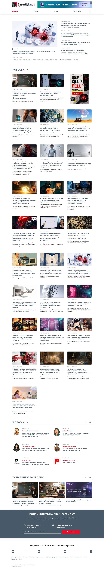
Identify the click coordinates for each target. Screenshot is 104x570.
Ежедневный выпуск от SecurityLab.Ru (34, 526)
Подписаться (71, 532)
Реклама (25, 557)
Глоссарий (77, 11)
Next (90, 422)
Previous (85, 422)
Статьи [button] (35, 11)
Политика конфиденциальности (36, 557)
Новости (15, 11)
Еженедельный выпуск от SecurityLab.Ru (64, 526)
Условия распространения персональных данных (57, 557)
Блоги (56, 11)
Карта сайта (14, 559)
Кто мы (13, 557)
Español (20, 559)
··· (90, 2)
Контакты (19, 557)
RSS (85, 557)
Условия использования (76, 557)
